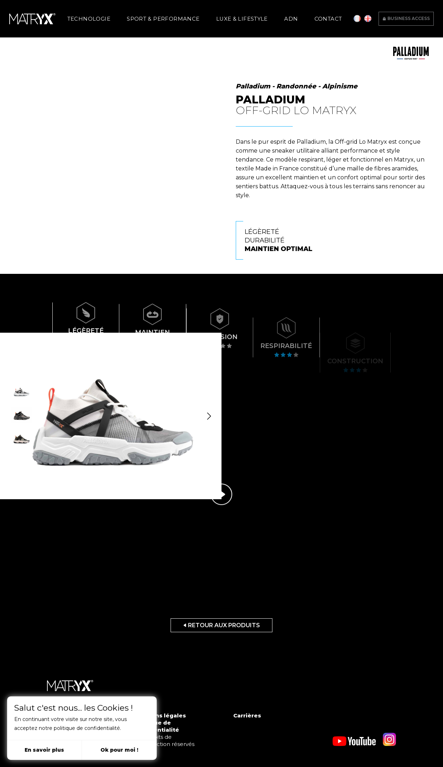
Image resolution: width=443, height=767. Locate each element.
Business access (406, 16)
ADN (276, 17)
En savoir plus (44, 750)
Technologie (113, 17)
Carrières (247, 715)
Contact (303, 17)
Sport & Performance (173, 17)
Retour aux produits (221, 625)
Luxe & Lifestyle (238, 17)
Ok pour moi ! (119, 750)
